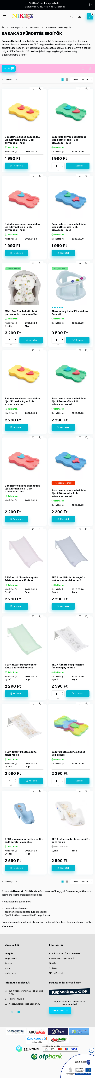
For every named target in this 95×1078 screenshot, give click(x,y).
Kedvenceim (11, 973)
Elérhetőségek (56, 973)
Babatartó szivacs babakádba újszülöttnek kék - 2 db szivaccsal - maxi (69, 493)
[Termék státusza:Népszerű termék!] (63, 483)
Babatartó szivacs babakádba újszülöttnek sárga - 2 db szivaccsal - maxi (22, 401)
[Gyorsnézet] (39, 89)
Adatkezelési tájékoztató (61, 958)
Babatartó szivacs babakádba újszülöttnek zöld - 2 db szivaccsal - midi (69, 139)
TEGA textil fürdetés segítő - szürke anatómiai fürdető (68, 579)
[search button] (71, 16)
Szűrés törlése (90, 68)
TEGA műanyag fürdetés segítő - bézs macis (71, 840)
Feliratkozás (59, 1010)
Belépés (9, 953)
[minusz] (62, 167)
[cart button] (90, 16)
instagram (12, 1012)
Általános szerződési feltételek (64, 953)
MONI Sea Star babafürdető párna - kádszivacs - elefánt (21, 313)
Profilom (9, 963)
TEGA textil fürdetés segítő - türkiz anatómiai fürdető (21, 666)
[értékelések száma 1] (58, 307)
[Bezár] (91, 5)
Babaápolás (17, 27)
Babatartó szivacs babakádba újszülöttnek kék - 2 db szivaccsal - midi (69, 227)
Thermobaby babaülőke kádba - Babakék (70, 313)
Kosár (8, 968)
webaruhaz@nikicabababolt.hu (24, 1003)
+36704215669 (16, 999)
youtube (19, 1012)
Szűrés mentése (83, 68)
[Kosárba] (77, 166)
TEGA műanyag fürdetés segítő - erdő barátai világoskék (24, 840)
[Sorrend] (81, 79)
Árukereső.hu (37, 1042)
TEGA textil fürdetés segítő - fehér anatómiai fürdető (21, 579)
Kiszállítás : (11, 152)
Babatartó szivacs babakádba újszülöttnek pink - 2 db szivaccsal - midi (22, 227)
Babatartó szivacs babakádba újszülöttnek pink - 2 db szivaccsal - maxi (22, 488)
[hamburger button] (4, 16)
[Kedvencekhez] (33, 89)
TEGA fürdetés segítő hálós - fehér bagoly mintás (68, 666)
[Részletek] (16, 166)
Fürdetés (34, 27)
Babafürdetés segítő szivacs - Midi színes (69, 753)
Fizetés (52, 963)
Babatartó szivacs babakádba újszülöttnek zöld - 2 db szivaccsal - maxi (69, 401)
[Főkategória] (3, 27)
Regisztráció (11, 958)
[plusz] (62, 165)
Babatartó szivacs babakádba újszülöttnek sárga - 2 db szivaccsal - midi (22, 139)
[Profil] (79, 16)
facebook (6, 1012)
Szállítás (53, 968)
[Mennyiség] (56, 166)
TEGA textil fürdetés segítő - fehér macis (21, 753)
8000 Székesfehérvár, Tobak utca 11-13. (26, 992)
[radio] (67, 79)
